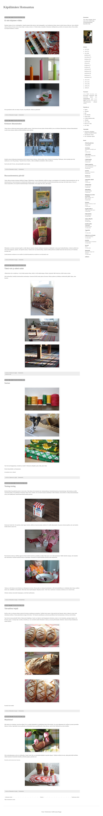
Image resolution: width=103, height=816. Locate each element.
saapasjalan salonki (89, 179)
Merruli (87, 245)
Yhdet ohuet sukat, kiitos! (90, 210)
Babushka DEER (88, 190)
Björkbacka (87, 175)
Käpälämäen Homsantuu (18, 7)
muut (96, 96)
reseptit (95, 98)
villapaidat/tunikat (87, 102)
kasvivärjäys (85, 95)
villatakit (95, 102)
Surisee (7, 383)
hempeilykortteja (88, 226)
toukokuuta (86, 69)
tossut (92, 100)
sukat (84, 100)
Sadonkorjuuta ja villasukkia (90, 241)
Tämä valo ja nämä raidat (14, 268)
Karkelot (87, 240)
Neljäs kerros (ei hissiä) (90, 235)
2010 (86, 83)
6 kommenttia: (21, 791)
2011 (86, 81)
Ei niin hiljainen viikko (13, 20)
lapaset (91, 97)
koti (10, 374)
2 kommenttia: (21, 114)
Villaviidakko (88, 154)
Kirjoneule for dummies (89, 172)
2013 (86, 53)
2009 (86, 85)
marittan (87, 170)
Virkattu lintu (88, 184)
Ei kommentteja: (22, 599)
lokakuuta (86, 59)
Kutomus (87, 202)
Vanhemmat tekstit (75, 797)
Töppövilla (87, 230)
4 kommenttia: (20, 477)
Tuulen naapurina (89, 164)
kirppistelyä (91, 95)
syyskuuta (86, 61)
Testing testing (10, 486)
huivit (88, 94)
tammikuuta (87, 77)
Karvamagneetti (88, 215)
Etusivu (42, 797)
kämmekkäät (85, 96)
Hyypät (86, 180)
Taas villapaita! (88, 144)
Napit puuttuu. (88, 213)
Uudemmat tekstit (8, 797)
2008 (86, 87)
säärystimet (88, 100)
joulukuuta (86, 55)
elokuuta (86, 63)
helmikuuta (86, 75)
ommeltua (86, 99)
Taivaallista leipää (11, 608)
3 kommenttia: (20, 372)
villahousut (95, 100)
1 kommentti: (21, 259)
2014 (86, 51)
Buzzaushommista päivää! (14, 175)
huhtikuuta (86, 71)
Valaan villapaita (89, 218)
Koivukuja (87, 148)
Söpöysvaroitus (88, 160)
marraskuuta (87, 57)
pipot (92, 99)
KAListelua (87, 220)
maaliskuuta (87, 73)
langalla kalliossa (89, 208)
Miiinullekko (88, 189)
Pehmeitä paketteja (89, 143)
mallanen (87, 256)
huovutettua (92, 93)
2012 (86, 79)
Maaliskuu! (8, 720)
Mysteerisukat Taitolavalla (90, 155)
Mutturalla (87, 250)
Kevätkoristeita (88, 185)
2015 (86, 49)
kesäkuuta (86, 67)
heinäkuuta (86, 65)
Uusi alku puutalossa (89, 236)
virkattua (85, 103)
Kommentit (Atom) (11, 799)
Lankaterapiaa (88, 159)
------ (86, 231)
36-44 (86, 246)
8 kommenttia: (21, 710)
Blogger (59, 811)
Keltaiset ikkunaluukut (13, 124)
